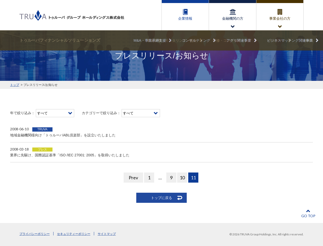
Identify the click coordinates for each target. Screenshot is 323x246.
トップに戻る (161, 198)
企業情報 (185, 18)
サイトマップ (107, 234)
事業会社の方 (279, 18)
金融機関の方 (232, 18)
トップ (14, 85)
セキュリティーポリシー (73, 234)
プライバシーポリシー (34, 234)
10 (182, 177)
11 (193, 177)
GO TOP (308, 216)
